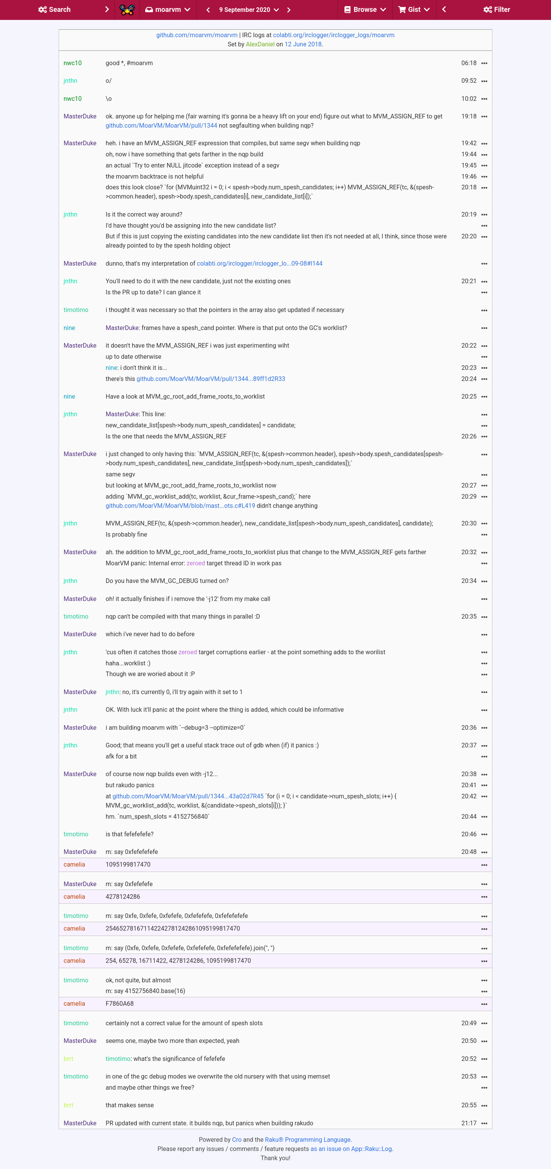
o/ (109, 80)
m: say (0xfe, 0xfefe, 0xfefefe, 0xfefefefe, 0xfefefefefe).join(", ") (190, 948)
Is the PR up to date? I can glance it (153, 292)
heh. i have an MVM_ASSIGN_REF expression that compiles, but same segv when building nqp (233, 143)
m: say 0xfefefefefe (132, 851)
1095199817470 (128, 864)
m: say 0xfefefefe (129, 884)
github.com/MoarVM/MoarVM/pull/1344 (161, 125)
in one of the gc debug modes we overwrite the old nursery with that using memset (218, 1076)
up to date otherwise (133, 356)
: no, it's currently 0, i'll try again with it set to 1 (174, 692)
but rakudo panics (130, 785)
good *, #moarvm (129, 63)
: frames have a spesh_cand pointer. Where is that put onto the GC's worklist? (226, 328)
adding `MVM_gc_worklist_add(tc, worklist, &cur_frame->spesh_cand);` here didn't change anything (212, 501)
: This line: (136, 414)
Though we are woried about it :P (150, 674)
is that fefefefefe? (130, 834)
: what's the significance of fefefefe (165, 1058)
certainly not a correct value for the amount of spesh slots (184, 1023)
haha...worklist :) (128, 663)
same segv (120, 474)
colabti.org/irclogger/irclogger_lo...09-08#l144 (260, 263)
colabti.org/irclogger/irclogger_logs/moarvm (334, 35)
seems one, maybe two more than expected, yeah (172, 1040)
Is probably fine (126, 534)
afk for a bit (121, 756)
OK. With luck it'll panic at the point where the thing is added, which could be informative (225, 709)
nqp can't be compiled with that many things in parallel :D (183, 616)
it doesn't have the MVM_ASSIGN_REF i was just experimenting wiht (197, 345)
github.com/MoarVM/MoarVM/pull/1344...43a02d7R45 (188, 796)
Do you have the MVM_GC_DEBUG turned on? (167, 580)
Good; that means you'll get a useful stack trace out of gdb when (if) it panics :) (212, 745)
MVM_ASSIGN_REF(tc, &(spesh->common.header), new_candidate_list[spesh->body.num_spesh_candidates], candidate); (269, 523)
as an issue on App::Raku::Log (351, 1149)
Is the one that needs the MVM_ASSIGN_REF (166, 436)
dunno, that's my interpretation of (214, 263)
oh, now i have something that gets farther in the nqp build (185, 154)
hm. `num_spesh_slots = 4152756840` (158, 816)
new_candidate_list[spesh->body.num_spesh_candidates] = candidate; (200, 425)
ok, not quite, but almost (138, 980)
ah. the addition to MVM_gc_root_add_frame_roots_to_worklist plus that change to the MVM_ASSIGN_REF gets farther (266, 552)
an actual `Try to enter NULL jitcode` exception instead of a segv (192, 165)
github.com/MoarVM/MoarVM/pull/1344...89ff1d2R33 (211, 379)
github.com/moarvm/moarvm (197, 35)
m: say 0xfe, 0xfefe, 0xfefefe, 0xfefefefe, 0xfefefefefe (177, 915)
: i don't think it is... (136, 367)
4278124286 (123, 896)
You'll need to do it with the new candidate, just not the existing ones (198, 281)
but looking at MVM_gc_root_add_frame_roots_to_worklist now (191, 485)
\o (109, 98)
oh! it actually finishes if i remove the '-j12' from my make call (188, 599)
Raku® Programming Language (308, 1139)
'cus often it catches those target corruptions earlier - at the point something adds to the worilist (245, 652)
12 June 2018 (303, 44)
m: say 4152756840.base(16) (145, 991)
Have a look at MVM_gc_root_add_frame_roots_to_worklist (185, 396)
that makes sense (130, 1105)
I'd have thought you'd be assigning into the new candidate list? (191, 225)
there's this (195, 379)
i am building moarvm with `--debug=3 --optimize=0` (176, 727)
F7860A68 (120, 1003)
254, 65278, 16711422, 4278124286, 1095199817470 (178, 960)
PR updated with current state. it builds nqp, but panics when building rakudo (209, 1123)
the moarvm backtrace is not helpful (154, 176)
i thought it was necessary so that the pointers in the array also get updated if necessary (225, 310)
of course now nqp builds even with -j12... (162, 774)
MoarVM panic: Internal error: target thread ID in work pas (194, 563)
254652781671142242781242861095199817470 (173, 928)
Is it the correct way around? (144, 214)
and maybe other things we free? (150, 1087)
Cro (237, 1139)
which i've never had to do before (150, 634)
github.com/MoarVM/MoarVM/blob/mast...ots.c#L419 (180, 505)
